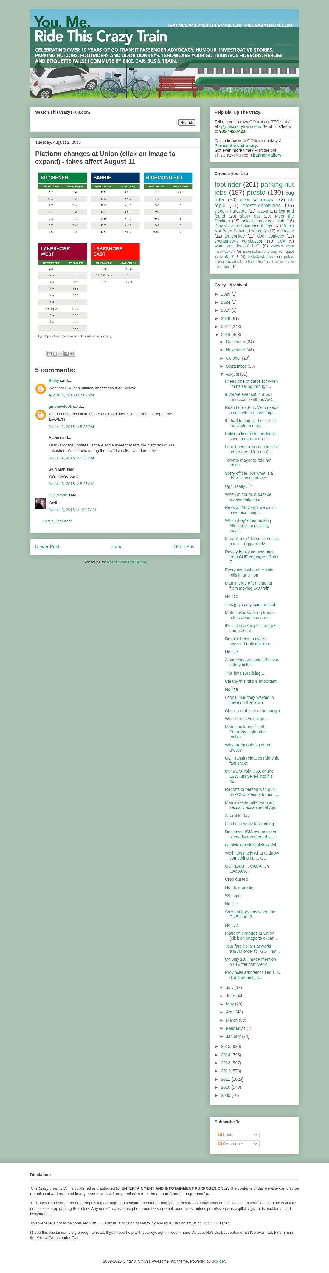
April (230, 1012)
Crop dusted (236, 879)
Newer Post (47, 546)
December (236, 341)
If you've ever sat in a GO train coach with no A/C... (250, 397)
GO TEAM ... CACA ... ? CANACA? (247, 869)
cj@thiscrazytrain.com (239, 126)
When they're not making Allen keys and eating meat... (248, 525)
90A (281, 241)
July (230, 987)
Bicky (54, 380)
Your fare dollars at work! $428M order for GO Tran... (252, 949)
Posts (225, 1134)
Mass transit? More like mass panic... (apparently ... (252, 541)
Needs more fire (240, 887)
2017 (226, 326)
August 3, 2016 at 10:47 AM (72, 509)
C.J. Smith (58, 495)
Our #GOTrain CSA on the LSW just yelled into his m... (249, 776)
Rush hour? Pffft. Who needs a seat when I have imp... (251, 410)
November (236, 349)
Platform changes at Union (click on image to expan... (251, 936)
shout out (250, 216)
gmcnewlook (60, 406)
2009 (226, 1095)
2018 (226, 318)
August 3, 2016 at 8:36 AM (71, 484)
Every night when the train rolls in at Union (249, 572)
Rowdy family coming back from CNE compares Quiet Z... (251, 556)
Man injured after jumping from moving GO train (248, 586)
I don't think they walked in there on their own (249, 700)
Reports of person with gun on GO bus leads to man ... (252, 792)
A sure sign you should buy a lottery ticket (251, 662)
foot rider (228, 184)
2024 (226, 302)
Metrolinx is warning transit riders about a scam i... (249, 615)
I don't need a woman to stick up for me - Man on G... (252, 449)
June (231, 996)
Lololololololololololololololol (250, 845)
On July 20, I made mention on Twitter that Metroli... (250, 962)
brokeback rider (261, 256)
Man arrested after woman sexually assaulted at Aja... (252, 805)
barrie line (255, 261)
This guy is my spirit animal (250, 604)
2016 (226, 334)
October (234, 358)
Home (116, 546)
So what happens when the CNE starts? (250, 914)
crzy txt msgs (256, 199)
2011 (226, 1079)
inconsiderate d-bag (260, 251)
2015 (226, 1046)
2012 (226, 1071)
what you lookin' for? (237, 245)
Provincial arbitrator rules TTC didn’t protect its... (252, 975)
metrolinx (285, 231)
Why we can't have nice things (243, 226)
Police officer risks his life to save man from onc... (250, 436)
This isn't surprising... (244, 673)
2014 (226, 1054)
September (236, 366)
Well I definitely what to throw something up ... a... (252, 855)
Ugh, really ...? (238, 486)
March (232, 1020)
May (230, 1004)
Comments (230, 1143)
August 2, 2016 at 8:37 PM (71, 426)
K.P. (235, 256)
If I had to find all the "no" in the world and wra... (250, 423)
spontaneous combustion (239, 241)
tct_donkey (235, 236)
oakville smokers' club (263, 220)
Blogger (218, 1261)
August (233, 374)
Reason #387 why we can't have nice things (250, 510)
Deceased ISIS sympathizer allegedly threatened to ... (251, 834)
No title (231, 596)
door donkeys (270, 236)
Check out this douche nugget (252, 710)
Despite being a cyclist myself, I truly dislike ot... (250, 641)
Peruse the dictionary (236, 145)
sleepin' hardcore (231, 211)
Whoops (232, 895)
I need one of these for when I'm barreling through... (251, 384)
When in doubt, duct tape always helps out (248, 497)
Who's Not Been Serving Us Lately (254, 228)
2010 (226, 1087)
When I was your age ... (247, 718)
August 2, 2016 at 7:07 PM (71, 395)
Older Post (184, 546)
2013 (226, 1062)
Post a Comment (57, 521)
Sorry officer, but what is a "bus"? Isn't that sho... (249, 476)
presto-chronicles (262, 205)
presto (256, 192)
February (235, 1028)
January (234, 1036)
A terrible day (237, 815)
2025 (226, 294)
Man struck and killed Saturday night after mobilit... (245, 731)
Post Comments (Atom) (127, 562)
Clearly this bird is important (251, 681)
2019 (226, 310)
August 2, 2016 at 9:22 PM (71, 458)
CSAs (262, 211)
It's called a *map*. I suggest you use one (251, 628)
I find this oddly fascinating (249, 823)
